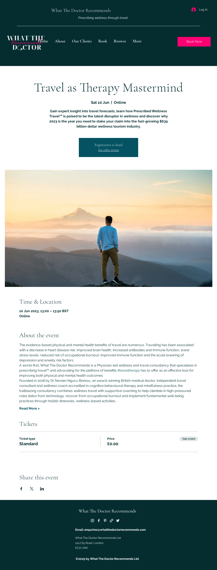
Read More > (29, 408)
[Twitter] (118, 520)
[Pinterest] (105, 520)
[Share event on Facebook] (21, 488)
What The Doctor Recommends (107, 511)
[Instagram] (92, 520)
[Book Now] (194, 41)
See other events (108, 150)
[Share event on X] (32, 488)
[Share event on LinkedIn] (42, 488)
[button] (120, 41)
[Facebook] (99, 520)
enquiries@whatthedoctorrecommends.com (115, 529)
